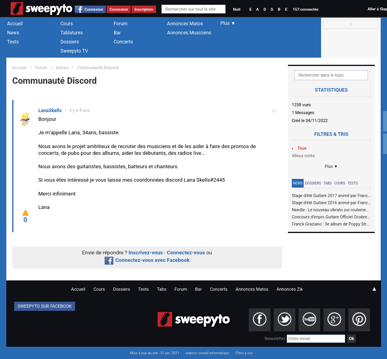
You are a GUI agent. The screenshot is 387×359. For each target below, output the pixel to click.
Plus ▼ (331, 166)
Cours (66, 23)
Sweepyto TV (74, 51)
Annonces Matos (185, 23)
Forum (121, 23)
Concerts (123, 42)
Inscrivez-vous (145, 253)
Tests (13, 42)
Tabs (327, 183)
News (13, 33)
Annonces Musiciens (189, 33)
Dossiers (69, 42)
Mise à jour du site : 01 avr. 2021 (154, 353)
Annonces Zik (289, 289)
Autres (62, 67)
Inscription (143, 9)
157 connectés (305, 9)
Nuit (236, 9)
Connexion (94, 9)
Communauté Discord (97, 67)
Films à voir (244, 353)
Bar (117, 33)
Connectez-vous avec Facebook (147, 260)
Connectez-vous (186, 253)
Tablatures (71, 33)
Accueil (15, 23)
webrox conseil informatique (207, 353)
